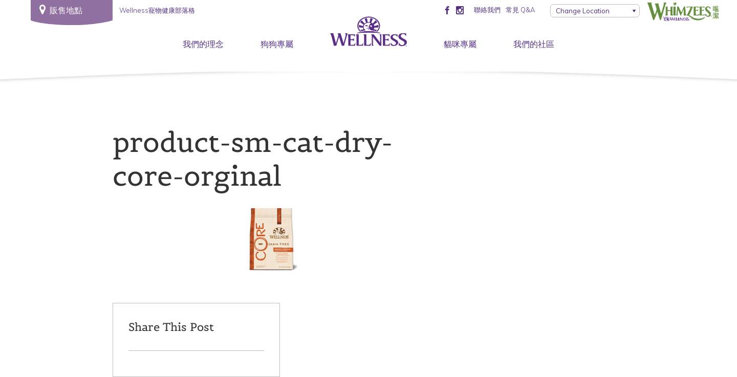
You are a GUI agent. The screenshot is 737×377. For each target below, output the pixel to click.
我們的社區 (533, 44)
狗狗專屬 (277, 44)
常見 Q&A (520, 10)
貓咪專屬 (460, 44)
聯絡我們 (487, 10)
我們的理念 (203, 44)
